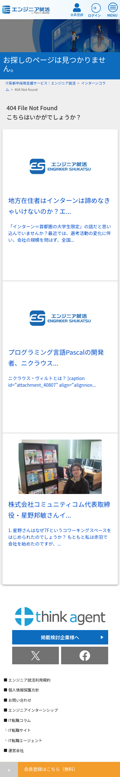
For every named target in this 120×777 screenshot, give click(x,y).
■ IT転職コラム (17, 720)
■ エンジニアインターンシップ (31, 710)
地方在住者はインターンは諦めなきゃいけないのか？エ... (59, 206)
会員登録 (77, 10)
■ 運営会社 (14, 750)
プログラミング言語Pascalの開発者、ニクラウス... (56, 357)
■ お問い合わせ (17, 700)
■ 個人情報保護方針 (21, 689)
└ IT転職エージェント (23, 740)
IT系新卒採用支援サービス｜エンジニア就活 (41, 82)
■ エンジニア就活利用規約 (27, 680)
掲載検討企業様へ (60, 637)
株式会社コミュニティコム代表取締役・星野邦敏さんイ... (59, 509)
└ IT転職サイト (17, 730)
